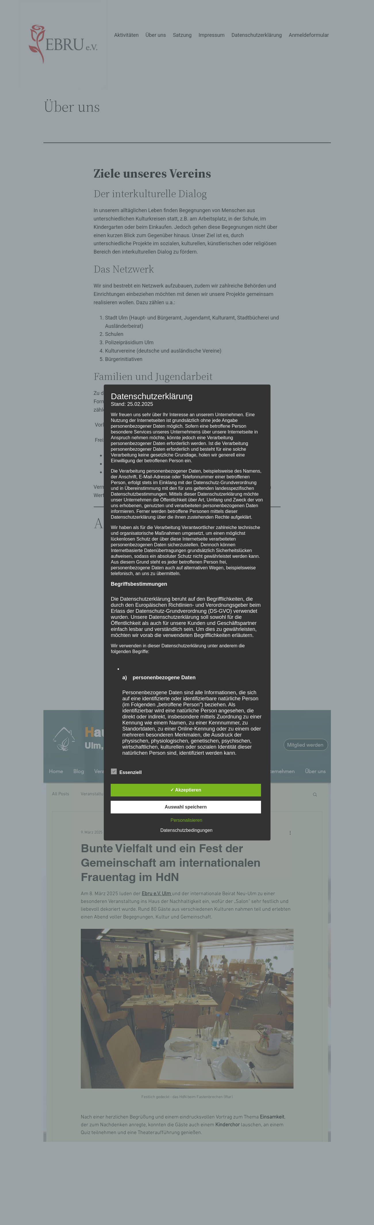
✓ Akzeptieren (185, 790)
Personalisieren (186, 820)
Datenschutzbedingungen (186, 830)
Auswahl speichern (186, 806)
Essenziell (126, 772)
